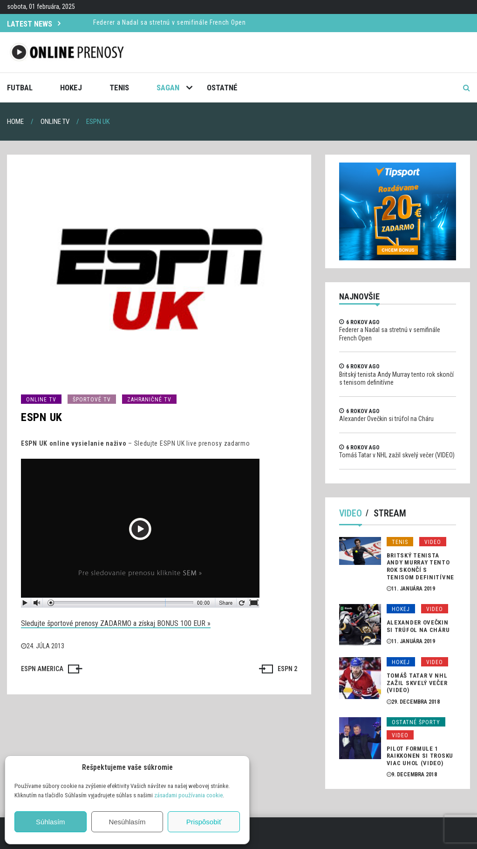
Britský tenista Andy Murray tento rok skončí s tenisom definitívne (420, 566)
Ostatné (222, 87)
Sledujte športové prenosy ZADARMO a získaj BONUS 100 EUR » (116, 623)
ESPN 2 (287, 668)
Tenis (119, 87)
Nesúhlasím (127, 822)
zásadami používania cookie (188, 795)
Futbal (20, 87)
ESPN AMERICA (42, 668)
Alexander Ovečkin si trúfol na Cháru (386, 418)
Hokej (71, 87)
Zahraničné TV (149, 399)
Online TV (41, 399)
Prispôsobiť (204, 822)
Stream (390, 513)
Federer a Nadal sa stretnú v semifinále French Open (169, 22)
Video (350, 513)
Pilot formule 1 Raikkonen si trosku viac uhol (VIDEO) (420, 756)
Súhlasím (50, 822)
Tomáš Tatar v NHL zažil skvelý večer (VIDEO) (397, 455)
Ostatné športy (416, 722)
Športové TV (92, 399)
